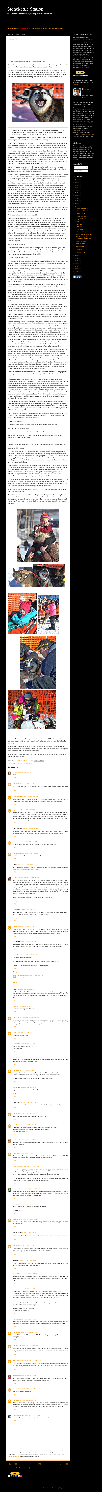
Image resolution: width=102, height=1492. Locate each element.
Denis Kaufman (17, 1017)
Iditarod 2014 (80, 246)
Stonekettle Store (57, 28)
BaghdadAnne (17, 1332)
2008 (76, 268)
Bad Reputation (81, 243)
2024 (76, 180)
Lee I (14, 1006)
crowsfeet (16, 1389)
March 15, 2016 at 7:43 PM (28, 1375)
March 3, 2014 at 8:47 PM (26, 783)
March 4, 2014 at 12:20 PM (27, 1140)
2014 (76, 206)
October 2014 (81, 213)
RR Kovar (16, 1140)
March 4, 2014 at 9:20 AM (26, 1070)
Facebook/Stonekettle (87, 134)
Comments (78, 170)
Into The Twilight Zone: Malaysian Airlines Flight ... (85, 237)
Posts (76, 167)
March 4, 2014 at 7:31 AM (28, 1057)
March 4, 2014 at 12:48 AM (31, 1017)
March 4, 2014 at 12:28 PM (25, 1153)
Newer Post (12, 1464)
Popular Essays (37, 28)
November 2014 (82, 211)
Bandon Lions (17, 842)
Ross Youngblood (18, 1415)
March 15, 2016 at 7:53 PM (27, 1389)
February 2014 (81, 249)
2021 (76, 187)
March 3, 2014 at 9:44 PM (26, 926)
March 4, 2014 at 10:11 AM (28, 1102)
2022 (76, 185)
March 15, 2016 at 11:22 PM (33, 1415)
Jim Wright (87, 89)
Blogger (61, 1488)
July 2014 (80, 221)
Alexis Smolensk (18, 1166)
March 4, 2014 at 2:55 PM (31, 1166)
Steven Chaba (17, 1274)
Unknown (16, 783)
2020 (76, 190)
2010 (76, 263)
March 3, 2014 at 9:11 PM (29, 842)
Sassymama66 (17, 796)
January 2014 (81, 252)
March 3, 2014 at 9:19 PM (32, 853)
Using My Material (24, 28)
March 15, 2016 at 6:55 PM (33, 1360)
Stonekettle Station (25, 9)
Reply (14, 777)
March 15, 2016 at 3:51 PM (30, 1332)
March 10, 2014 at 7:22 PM (28, 1260)
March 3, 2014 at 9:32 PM (31, 877)
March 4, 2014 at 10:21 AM (27, 1113)
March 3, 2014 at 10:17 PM (28, 941)
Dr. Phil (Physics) (18, 877)
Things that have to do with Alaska (22, 763)
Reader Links (47, 28)
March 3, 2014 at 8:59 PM (28, 810)
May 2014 (80, 226)
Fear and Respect (81, 241)
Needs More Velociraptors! (84, 234)
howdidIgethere (18, 1219)
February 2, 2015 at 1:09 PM (30, 1274)
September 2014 (82, 216)
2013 (76, 255)
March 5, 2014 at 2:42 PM (30, 1219)
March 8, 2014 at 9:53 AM (29, 1232)
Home (38, 1464)
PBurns (15, 772)
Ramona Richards (18, 853)
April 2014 (80, 229)
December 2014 (82, 208)
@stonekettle (77, 130)
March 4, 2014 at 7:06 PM (32, 1189)
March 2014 (80, 232)
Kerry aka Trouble (18, 1189)
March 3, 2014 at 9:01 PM (30, 828)
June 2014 (80, 224)
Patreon (75, 84)
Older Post (64, 1464)
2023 (76, 182)
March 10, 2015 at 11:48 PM (32, 1319)
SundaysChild (17, 1345)
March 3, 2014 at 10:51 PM (26, 989)
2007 (76, 271)
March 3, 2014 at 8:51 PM (30, 796)
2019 (76, 193)
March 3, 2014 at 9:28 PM (25, 864)
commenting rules (13, 1456)
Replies (17, 972)
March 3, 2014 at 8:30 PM (25, 772)
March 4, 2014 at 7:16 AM (28, 1043)
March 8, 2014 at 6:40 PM (26, 1245)
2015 (76, 203)
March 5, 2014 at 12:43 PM (29, 1204)
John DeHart (17, 1125)
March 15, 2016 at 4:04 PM (30, 1345)
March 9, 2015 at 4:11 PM (28, 1289)
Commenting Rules (12, 28)
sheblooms (16, 1375)
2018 (76, 195)
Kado (14, 1153)
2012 (76, 258)
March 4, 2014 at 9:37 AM (28, 1087)
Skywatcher (16, 810)
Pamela (15, 1032)
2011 (76, 261)
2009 (76, 266)
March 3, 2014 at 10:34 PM (29, 955)
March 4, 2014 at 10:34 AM (29, 1125)
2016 (76, 201)
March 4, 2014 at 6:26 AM (25, 1032)
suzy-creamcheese (19, 1360)
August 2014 (81, 219)
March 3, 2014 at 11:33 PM (24, 1006)
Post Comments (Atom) (23, 1468)
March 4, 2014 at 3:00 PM (35, 975)
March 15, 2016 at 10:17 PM (27, 1400)
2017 (76, 198)
